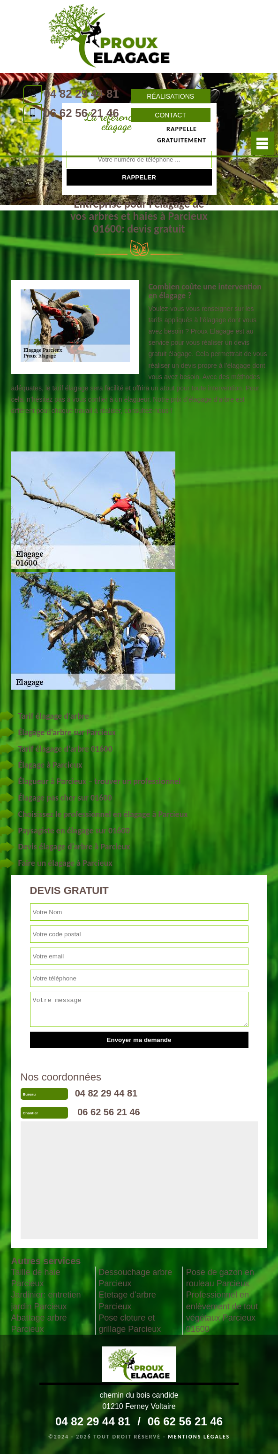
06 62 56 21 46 (81, 113)
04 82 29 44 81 (81, 93)
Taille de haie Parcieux (35, 1277)
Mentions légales (199, 1436)
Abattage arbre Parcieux (39, 1323)
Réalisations (170, 96)
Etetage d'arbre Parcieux (127, 1300)
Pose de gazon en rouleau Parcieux (220, 1277)
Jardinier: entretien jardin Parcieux (46, 1300)
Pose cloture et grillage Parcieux (129, 1323)
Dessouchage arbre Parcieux (135, 1277)
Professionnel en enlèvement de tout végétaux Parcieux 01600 (222, 1311)
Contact (170, 115)
